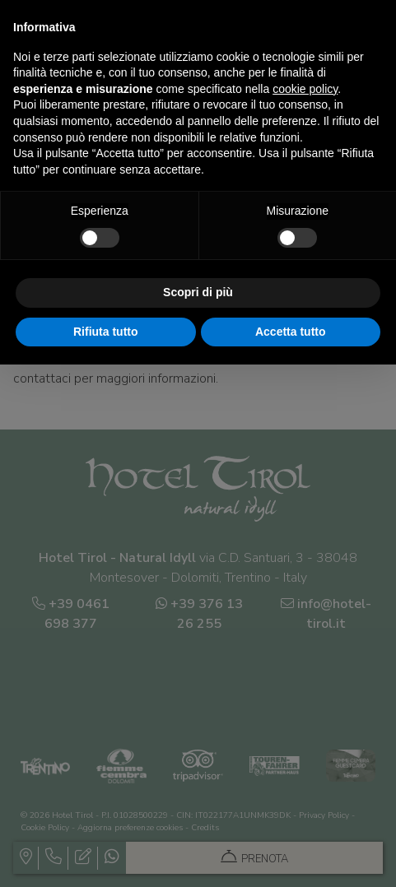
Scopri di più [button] (198, 292)
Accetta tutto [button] (290, 331)
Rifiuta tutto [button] (105, 331)
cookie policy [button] (305, 88)
